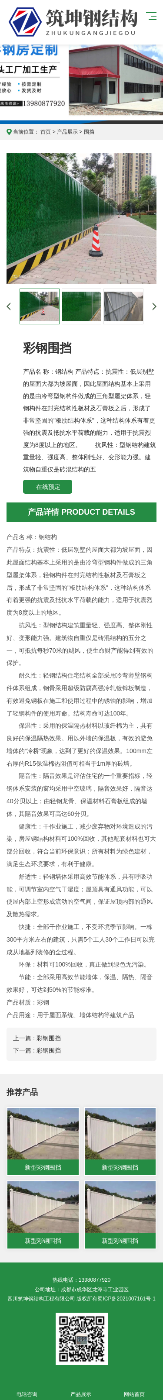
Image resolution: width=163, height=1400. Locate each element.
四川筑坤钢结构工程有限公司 (59, 22)
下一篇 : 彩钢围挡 (37, 1050)
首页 (45, 132)
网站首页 (135, 1389)
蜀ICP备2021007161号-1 (126, 1299)
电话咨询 (27, 1389)
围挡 (89, 132)
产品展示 (67, 132)
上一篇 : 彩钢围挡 (37, 1038)
